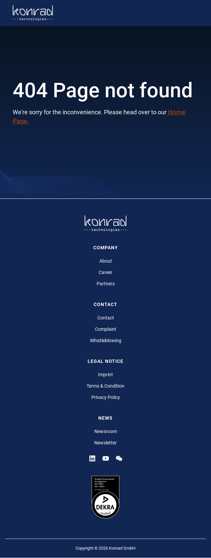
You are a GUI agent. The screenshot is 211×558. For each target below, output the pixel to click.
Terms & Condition (105, 386)
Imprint (105, 374)
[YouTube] (105, 458)
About (105, 261)
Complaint (105, 329)
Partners (106, 283)
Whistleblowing (105, 340)
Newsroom (105, 431)
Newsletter (105, 442)
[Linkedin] (92, 458)
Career (105, 272)
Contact (105, 317)
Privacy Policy (105, 397)
